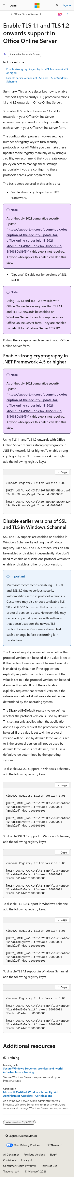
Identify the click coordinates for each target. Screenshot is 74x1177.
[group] (37, 494)
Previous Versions (34, 1154)
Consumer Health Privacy (18, 1166)
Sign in (67, 5)
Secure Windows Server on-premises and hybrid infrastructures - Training (33, 1070)
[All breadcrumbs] (6, 14)
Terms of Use (49, 1166)
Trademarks (10, 1171)
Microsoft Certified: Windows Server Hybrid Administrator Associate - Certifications (30, 1093)
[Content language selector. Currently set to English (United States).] (21, 1136)
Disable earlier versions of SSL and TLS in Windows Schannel (36, 79)
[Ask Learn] (60, 14)
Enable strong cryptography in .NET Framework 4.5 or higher (37, 71)
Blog (52, 1154)
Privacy (25, 1160)
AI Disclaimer (11, 1154)
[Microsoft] (37, 5)
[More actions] (67, 14)
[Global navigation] (4, 5)
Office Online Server (26, 14)
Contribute (9, 1160)
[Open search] (57, 5)
